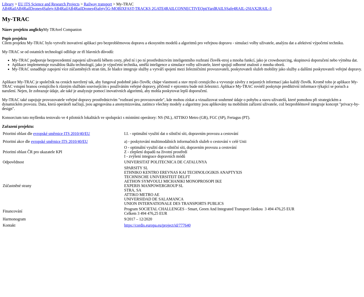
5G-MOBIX (115, 8)
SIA (251, 8)
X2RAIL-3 (262, 8)
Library (8, 4)
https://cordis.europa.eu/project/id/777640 (157, 225)
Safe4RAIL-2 (237, 8)
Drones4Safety (42, 8)
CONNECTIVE (187, 8)
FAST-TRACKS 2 (139, 8)
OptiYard (207, 8)
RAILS (220, 8)
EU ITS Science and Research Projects (48, 4)
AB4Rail (9, 8)
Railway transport (98, 4)
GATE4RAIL (164, 8)
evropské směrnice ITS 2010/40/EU (61, 133)
